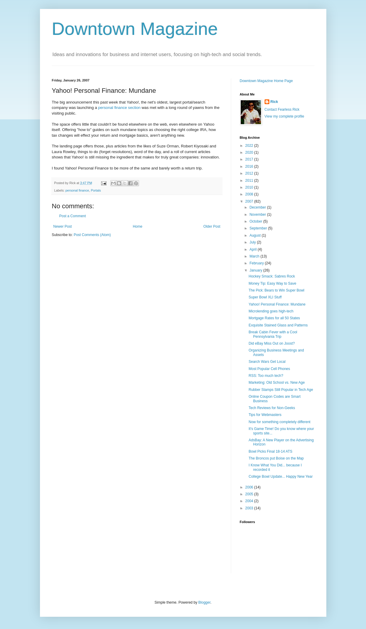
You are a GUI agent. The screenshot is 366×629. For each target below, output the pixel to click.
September (258, 228)
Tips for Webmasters (264, 415)
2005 (249, 494)
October (256, 221)
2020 (249, 152)
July (253, 242)
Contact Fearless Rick (282, 109)
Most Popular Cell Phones (269, 369)
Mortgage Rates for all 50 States (274, 318)
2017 (249, 159)
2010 (249, 187)
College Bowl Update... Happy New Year (280, 476)
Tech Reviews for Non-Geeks (271, 408)
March (254, 256)
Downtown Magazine (135, 29)
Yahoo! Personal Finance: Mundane (276, 304)
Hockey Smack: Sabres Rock (271, 276)
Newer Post (62, 226)
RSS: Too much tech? (265, 376)
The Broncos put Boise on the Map (276, 458)
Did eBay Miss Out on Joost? (271, 343)
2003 (249, 508)
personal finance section (119, 107)
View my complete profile (284, 116)
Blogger (204, 602)
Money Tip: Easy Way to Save (272, 283)
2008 (249, 194)
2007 (249, 201)
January (256, 270)
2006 (249, 487)
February (257, 263)
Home (137, 226)
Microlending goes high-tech (270, 311)
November (258, 214)
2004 (249, 501)
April (253, 249)
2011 (249, 180)
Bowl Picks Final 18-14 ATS (270, 451)
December (258, 207)
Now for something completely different (279, 422)
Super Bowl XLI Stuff (265, 297)
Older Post (211, 226)
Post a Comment (72, 216)
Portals (96, 190)
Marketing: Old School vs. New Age (276, 382)
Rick (274, 102)
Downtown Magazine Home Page (266, 81)
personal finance (77, 190)
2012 (249, 173)
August (255, 235)
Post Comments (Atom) (92, 235)
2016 (249, 166)
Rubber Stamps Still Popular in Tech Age (280, 390)
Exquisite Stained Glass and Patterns (278, 325)
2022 (249, 146)
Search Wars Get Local (266, 362)
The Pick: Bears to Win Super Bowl (276, 290)
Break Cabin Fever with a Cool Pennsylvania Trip (272, 334)
